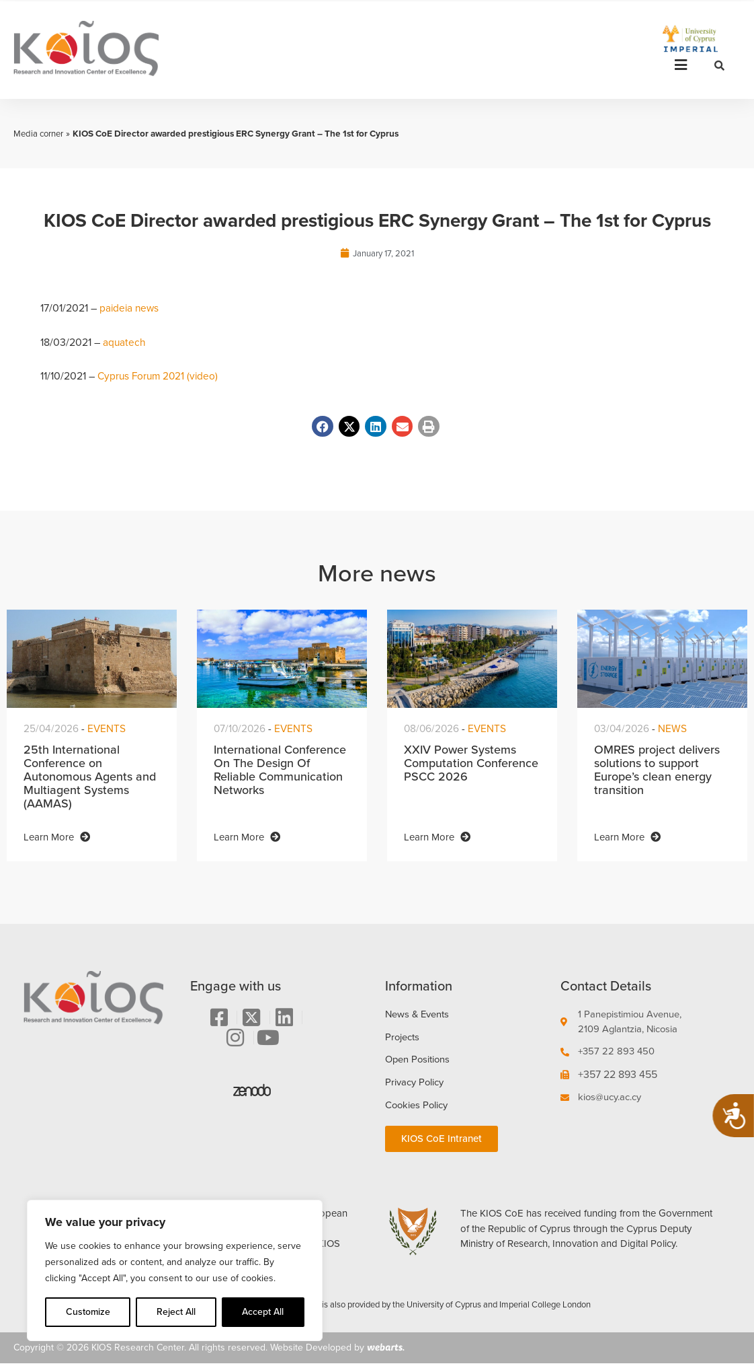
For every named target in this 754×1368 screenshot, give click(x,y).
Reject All (176, 1312)
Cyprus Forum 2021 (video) (159, 376)
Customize (88, 1312)
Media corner (40, 133)
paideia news (130, 308)
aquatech (124, 342)
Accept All (263, 1312)
